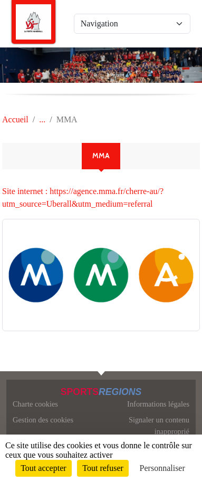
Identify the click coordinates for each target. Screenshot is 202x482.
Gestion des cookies (43, 420)
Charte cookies (35, 404)
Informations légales (158, 404)
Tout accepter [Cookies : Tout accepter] (43, 468)
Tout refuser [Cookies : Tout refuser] (102, 468)
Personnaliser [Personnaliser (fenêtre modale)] (162, 468)
